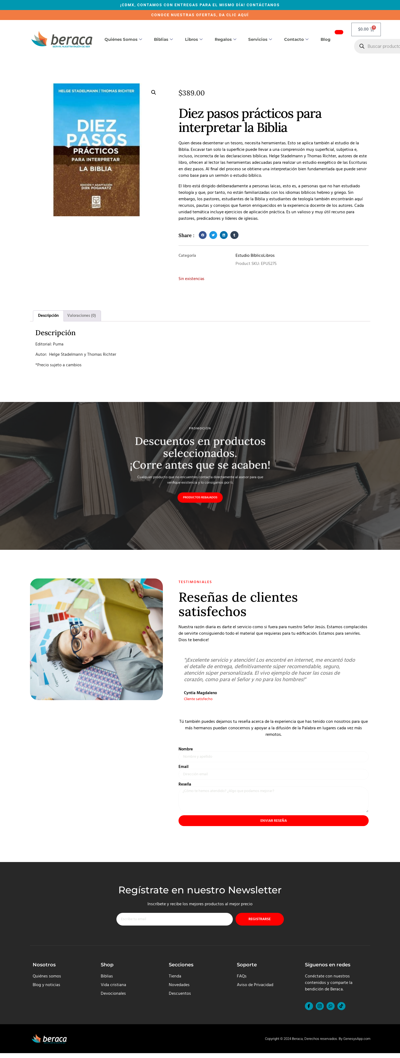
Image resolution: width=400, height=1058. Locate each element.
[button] (154, 92)
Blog (326, 39)
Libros (194, 39)
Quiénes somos (123, 39)
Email (184, 768)
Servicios (260, 39)
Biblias (163, 39)
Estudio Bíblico (249, 255)
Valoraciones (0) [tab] (81, 315)
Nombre (186, 750)
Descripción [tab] (48, 315)
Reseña (185, 786)
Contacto (296, 39)
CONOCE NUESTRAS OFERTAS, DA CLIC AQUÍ (200, 15)
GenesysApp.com (356, 1043)
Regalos (225, 39)
